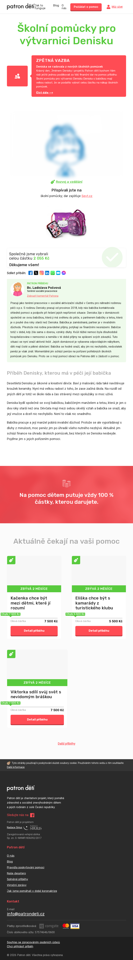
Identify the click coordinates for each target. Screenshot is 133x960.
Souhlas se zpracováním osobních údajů (33, 942)
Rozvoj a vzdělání (66, 182)
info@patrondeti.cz (26, 913)
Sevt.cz (87, 196)
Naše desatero (16, 873)
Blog (56, 5)
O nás (64, 7)
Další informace (16, 767)
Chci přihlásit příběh (20, 946)
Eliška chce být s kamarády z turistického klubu (94, 603)
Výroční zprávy (16, 885)
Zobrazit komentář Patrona (42, 295)
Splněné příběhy (17, 879)
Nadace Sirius (24, 827)
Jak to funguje (40, 7)
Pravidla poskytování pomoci (25, 867)
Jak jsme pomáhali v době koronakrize (32, 891)
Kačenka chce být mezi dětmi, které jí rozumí (30, 603)
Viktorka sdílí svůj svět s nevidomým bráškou (36, 694)
